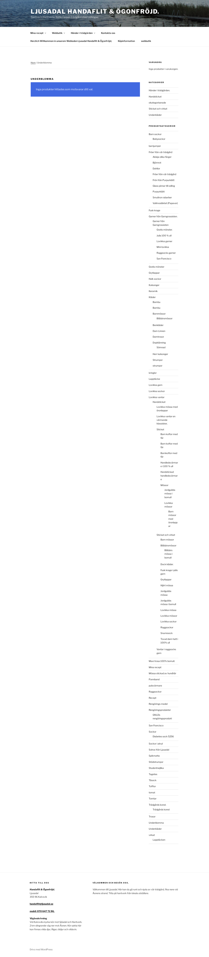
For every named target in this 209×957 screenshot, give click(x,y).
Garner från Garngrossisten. (163, 216)
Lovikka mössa (168, 610)
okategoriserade (157, 102)
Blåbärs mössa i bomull (168, 554)
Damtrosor (158, 336)
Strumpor (158, 360)
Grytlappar (154, 272)
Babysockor (159, 138)
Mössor (164, 485)
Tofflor (152, 786)
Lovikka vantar (156, 397)
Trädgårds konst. (157, 804)
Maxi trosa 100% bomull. (162, 661)
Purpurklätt (159, 191)
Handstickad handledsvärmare (169, 475)
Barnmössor (159, 313)
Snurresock (167, 633)
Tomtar (152, 798)
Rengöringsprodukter (160, 710)
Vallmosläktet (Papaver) (165, 203)
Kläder (152, 297)
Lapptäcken (159, 839)
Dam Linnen (159, 331)
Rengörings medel (158, 703)
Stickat (160, 429)
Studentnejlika (156, 768)
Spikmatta (154, 755)
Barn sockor (155, 134)
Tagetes (153, 774)
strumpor (157, 365)
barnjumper (155, 146)
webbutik (146, 41)
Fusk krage (154, 210)
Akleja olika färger (162, 156)
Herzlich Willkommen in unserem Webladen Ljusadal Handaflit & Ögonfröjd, (71, 41)
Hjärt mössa (167, 585)
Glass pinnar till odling (164, 185)
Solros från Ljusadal (159, 749)
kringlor (153, 372)
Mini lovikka (163, 247)
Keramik (153, 291)
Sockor (152, 731)
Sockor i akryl (156, 743)
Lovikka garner (164, 241)
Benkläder (158, 325)
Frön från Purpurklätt (163, 180)
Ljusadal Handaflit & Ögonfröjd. (95, 11)
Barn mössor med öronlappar (172, 519)
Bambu (156, 302)
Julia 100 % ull (164, 235)
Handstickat (155, 96)
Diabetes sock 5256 (163, 736)
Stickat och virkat (158, 108)
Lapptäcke (154, 378)
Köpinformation (126, 41)
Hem (33, 62)
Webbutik (58, 33)
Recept (152, 697)
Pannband (154, 679)
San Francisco (164, 258)
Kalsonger (154, 285)
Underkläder (155, 114)
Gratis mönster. (164, 229)
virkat (152, 835)
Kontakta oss (108, 33)
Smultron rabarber (162, 197)
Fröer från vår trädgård (160, 152)
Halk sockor (155, 278)
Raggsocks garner (166, 252)
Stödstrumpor (156, 761)
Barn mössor (167, 539)
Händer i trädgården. (159, 90)
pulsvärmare (155, 685)
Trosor (152, 816)
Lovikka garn (155, 385)
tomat (152, 792)
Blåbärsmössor (164, 318)
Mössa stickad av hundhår (162, 673)
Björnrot (157, 162)
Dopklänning (159, 342)
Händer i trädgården (83, 33)
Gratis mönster (156, 266)
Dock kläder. (167, 564)
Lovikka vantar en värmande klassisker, (166, 420)
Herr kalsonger (160, 354)
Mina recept (38, 33)
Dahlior (156, 168)
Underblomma (156, 822)
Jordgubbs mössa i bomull (169, 493)
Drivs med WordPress (41, 949)
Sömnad (161, 347)
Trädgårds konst (161, 809)
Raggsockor (167, 627)
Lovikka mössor (169, 615)
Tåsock (152, 780)
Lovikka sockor (157, 391)
